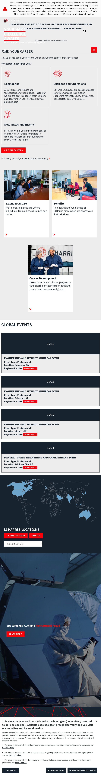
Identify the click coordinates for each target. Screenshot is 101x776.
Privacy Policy (15, 755)
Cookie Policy (8, 748)
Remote (36, 535)
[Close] (97, 721)
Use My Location (16, 535)
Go (94, 50)
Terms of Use (21, 763)
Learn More (15, 634)
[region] (50, 746)
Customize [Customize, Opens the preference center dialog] (10, 770)
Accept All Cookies (56, 770)
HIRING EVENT (30, 369)
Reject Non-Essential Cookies (82, 770)
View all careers (13, 150)
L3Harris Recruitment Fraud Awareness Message (50, 14)
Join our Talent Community (35, 158)
